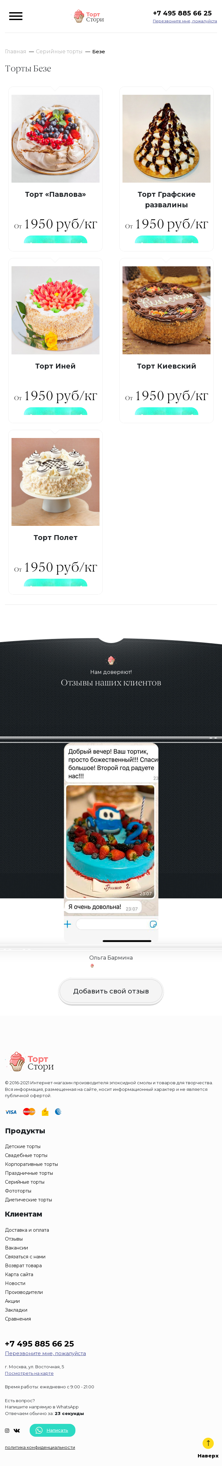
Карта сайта (19, 1274)
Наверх (208, 1448)
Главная (15, 51)
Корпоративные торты (31, 1164)
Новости (15, 1283)
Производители (24, 1292)
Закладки (16, 1310)
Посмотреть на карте (29, 1373)
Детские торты (23, 1146)
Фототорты (18, 1191)
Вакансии (16, 1248)
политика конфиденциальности (40, 1447)
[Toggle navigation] (16, 16)
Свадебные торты (26, 1155)
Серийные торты (59, 51)
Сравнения (18, 1319)
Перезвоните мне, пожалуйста (185, 20)
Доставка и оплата (27, 1230)
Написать (52, 1430)
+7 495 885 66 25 (182, 13)
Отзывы (14, 1239)
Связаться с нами (25, 1257)
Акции (12, 1301)
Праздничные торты (29, 1173)
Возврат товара (23, 1266)
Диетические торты (28, 1200)
